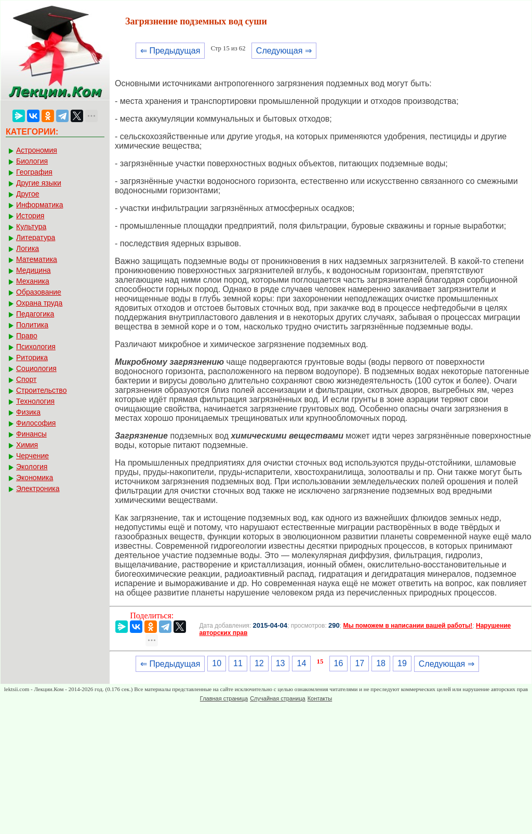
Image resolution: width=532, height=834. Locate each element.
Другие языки (38, 183)
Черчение (32, 456)
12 (259, 663)
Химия (27, 445)
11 (238, 663)
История (30, 215)
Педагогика (35, 314)
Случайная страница (277, 698)
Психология (36, 346)
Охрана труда (39, 303)
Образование (38, 292)
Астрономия (36, 150)
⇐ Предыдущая (170, 50)
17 (359, 663)
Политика (32, 325)
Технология (35, 401)
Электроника (38, 488)
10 (216, 663)
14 (301, 663)
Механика (32, 281)
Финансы (31, 434)
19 (402, 663)
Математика (36, 259)
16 (338, 663)
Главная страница (224, 698)
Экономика (34, 477)
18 (380, 663)
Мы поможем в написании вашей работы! (407, 625)
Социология (36, 368)
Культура (31, 226)
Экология (31, 466)
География (34, 172)
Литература (35, 237)
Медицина (33, 270)
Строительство (41, 390)
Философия (36, 423)
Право (26, 336)
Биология (32, 161)
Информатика (39, 205)
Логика (27, 248)
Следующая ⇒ (284, 50)
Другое (27, 194)
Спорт (26, 379)
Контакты (320, 698)
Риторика (32, 357)
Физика (28, 412)
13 (280, 663)
